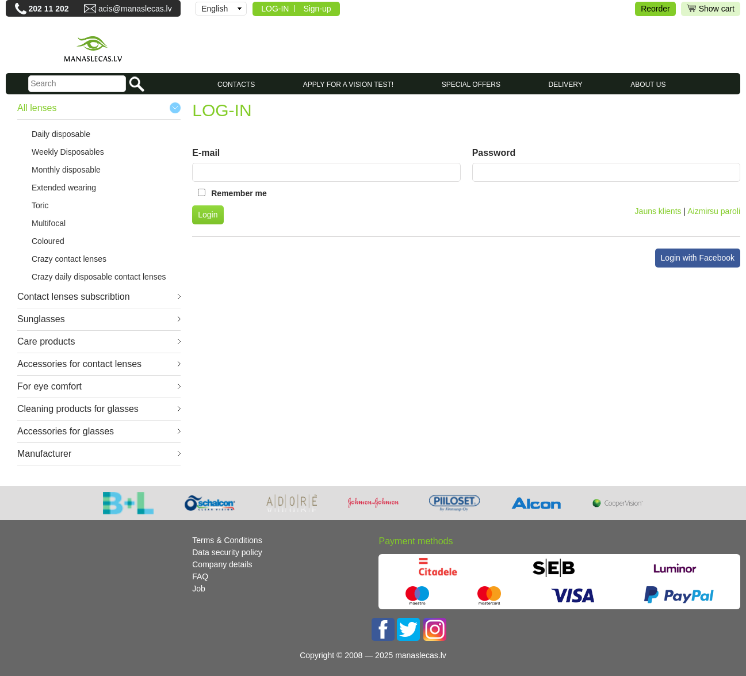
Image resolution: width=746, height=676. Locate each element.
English (214, 8)
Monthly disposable (66, 169)
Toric (40, 205)
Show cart (710, 9)
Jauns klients (658, 211)
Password (494, 153)
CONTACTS (236, 85)
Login (207, 214)
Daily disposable (61, 134)
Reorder (655, 8)
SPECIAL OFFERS (471, 85)
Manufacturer (44, 454)
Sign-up (317, 8)
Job (198, 588)
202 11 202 (49, 8)
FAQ (200, 576)
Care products (46, 341)
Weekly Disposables (68, 151)
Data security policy (227, 552)
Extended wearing (64, 187)
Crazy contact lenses (69, 258)
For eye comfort (49, 386)
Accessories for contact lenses (79, 364)
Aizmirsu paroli (713, 211)
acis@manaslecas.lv (135, 8)
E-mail (206, 153)
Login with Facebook (697, 257)
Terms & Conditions (227, 540)
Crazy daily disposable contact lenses (99, 276)
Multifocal (49, 223)
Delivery (566, 85)
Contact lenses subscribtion (73, 296)
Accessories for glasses (65, 431)
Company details (222, 564)
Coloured (48, 241)
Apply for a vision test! (348, 85)
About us (647, 85)
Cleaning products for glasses (78, 409)
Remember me (239, 193)
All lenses (36, 108)
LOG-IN (275, 8)
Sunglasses (41, 319)
